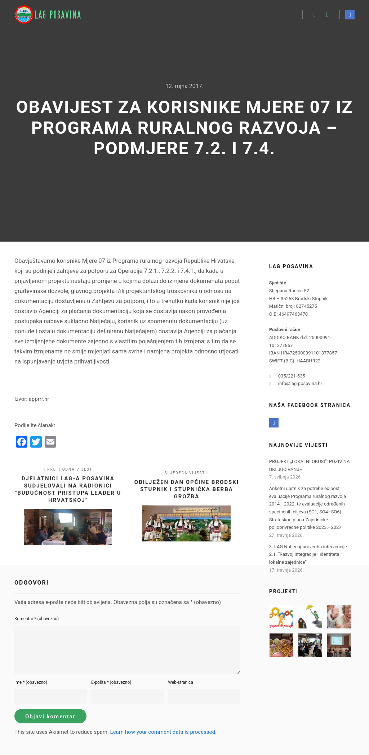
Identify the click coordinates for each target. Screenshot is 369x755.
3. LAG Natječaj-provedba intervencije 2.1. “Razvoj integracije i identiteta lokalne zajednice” (308, 554)
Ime (30, 682)
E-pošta (111, 682)
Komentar (36, 618)
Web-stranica (180, 682)
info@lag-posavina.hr (295, 384)
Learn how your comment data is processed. (163, 732)
